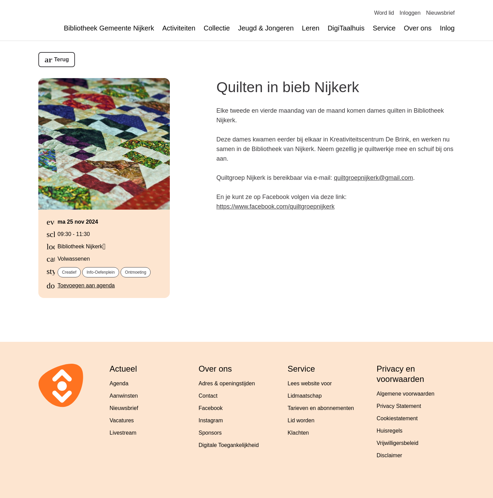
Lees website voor (310, 383)
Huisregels (390, 431)
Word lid (384, 13)
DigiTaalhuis (346, 28)
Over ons (417, 28)
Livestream (123, 433)
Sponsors (210, 433)
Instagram (211, 420)
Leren (310, 28)
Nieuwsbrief (440, 13)
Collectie (217, 28)
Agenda (119, 383)
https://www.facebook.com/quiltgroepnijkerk (275, 206)
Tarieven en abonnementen (321, 408)
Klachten (298, 433)
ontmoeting (135, 272)
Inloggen (410, 13)
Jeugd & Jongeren (265, 28)
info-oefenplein (101, 272)
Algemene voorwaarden (405, 394)
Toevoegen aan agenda (86, 285)
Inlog (447, 28)
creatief (69, 272)
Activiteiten (178, 28)
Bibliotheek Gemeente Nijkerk (109, 28)
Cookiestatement (397, 418)
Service (384, 28)
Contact (208, 396)
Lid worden (301, 420)
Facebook (211, 408)
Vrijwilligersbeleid (397, 443)
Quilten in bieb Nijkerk (287, 87)
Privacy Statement (399, 406)
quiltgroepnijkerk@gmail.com (373, 177)
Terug (61, 59)
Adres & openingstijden (227, 383)
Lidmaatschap (305, 396)
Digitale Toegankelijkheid (229, 445)
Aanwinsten (124, 396)
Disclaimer (389, 455)
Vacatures (122, 420)
